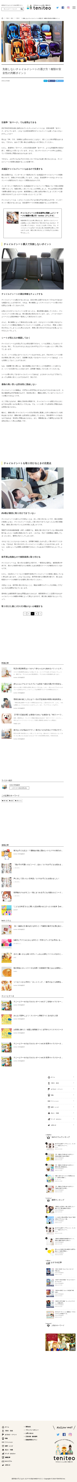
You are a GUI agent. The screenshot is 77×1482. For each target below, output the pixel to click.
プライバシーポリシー (32, 1430)
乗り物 (5, 800)
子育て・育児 (10, 18)
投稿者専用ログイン (31, 1440)
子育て (18, 18)
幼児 (12, 800)
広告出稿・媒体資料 (31, 1436)
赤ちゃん (19, 800)
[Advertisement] (17, 821)
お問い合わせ (29, 1433)
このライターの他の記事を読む (19, 788)
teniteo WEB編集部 (15, 785)
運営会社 (28, 1426)
